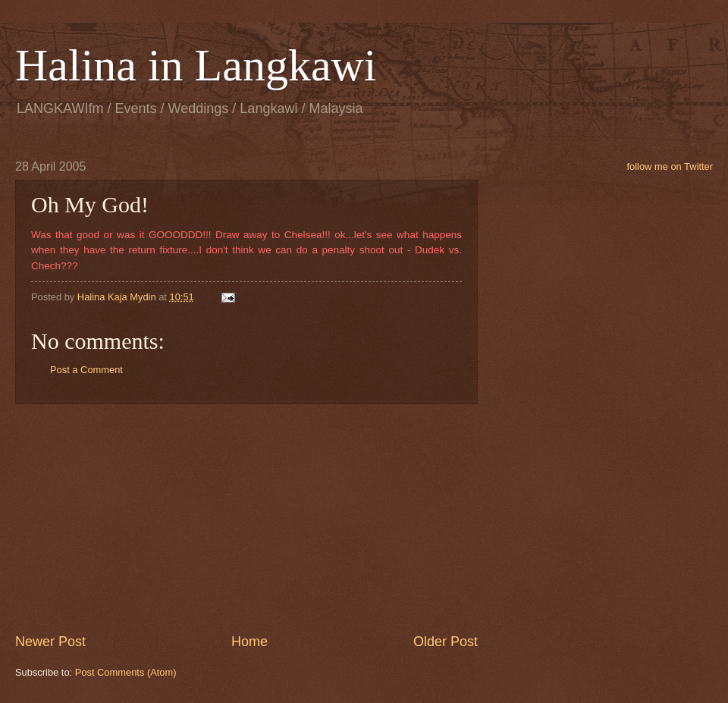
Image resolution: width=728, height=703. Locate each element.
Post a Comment (86, 369)
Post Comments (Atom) (126, 672)
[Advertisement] (246, 519)
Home (249, 641)
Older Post (445, 641)
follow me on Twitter (669, 166)
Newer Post (50, 641)
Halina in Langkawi (196, 65)
